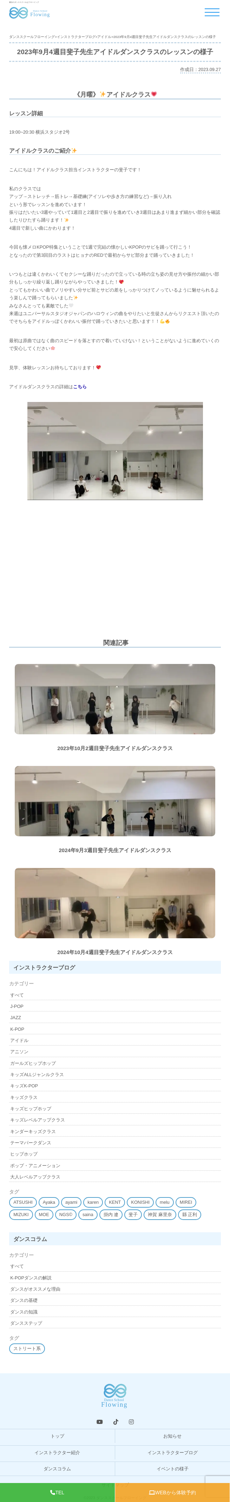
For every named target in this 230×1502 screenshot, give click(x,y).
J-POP (17, 1006)
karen (93, 1202)
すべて (17, 995)
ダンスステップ (26, 1323)
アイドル (19, 1040)
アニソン (19, 1051)
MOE (44, 1214)
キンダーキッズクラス (33, 1131)
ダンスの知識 (24, 1312)
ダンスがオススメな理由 (35, 1289)
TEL (57, 1492)
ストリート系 (27, 1348)
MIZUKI (20, 1214)
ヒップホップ (24, 1154)
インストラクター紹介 (57, 1452)
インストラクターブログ (172, 1452)
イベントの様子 (173, 1468)
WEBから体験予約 (172, 1492)
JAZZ (15, 1017)
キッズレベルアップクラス (37, 1120)
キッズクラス (24, 1097)
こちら (80, 386)
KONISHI (140, 1202)
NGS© (65, 1214)
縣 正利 (189, 1214)
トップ (57, 1436)
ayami (71, 1202)
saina (88, 1214)
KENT (115, 1202)
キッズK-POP (24, 1085)
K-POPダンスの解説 (31, 1277)
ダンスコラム (57, 1468)
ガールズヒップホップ (33, 1063)
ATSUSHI (23, 1202)
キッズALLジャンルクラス (37, 1074)
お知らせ (172, 1436)
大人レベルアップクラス (35, 1177)
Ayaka (49, 1202)
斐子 (133, 1214)
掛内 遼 (111, 1214)
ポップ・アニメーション (35, 1165)
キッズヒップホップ (30, 1108)
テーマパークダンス (30, 1142)
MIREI (186, 1202)
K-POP (17, 1029)
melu (165, 1202)
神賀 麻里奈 (160, 1214)
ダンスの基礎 (24, 1300)
